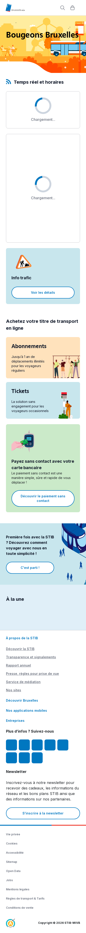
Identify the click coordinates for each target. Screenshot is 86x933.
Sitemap (11, 862)
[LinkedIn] (49, 744)
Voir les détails (43, 292)
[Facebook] (11, 744)
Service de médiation (23, 682)
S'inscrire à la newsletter (43, 813)
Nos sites (13, 690)
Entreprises (15, 721)
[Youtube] (37, 744)
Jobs (9, 880)
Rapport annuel (18, 665)
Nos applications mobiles (26, 710)
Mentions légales (17, 889)
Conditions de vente (19, 907)
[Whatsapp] (37, 757)
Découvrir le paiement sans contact (43, 498)
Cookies (11, 843)
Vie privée (13, 834)
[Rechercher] (62, 8)
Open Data (13, 871)
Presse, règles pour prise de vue (32, 674)
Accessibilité (15, 852)
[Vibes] (11, 757)
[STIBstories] (24, 757)
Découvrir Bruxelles (22, 700)
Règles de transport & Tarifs (25, 898)
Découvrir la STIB (20, 649)
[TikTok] (62, 744)
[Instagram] (24, 744)
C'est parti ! (30, 568)
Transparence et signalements (31, 657)
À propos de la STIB (22, 638)
